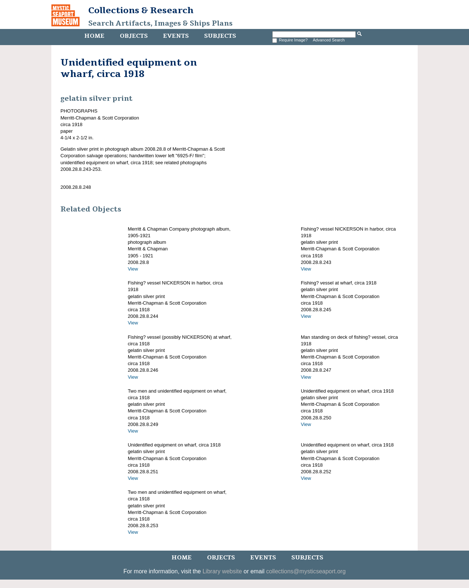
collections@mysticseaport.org (306, 571)
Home (94, 36)
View (133, 269)
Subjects (220, 36)
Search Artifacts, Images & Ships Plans (160, 23)
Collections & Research (140, 10)
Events (176, 36)
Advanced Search (329, 40)
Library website (222, 571)
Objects (134, 36)
